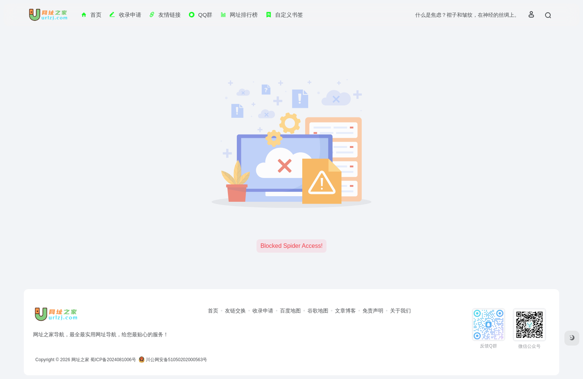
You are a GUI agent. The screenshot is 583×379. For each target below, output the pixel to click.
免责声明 (373, 311)
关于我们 (400, 311)
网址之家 (80, 359)
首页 (213, 311)
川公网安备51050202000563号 (173, 359)
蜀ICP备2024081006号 (113, 359)
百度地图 (290, 311)
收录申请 (262, 311)
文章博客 (345, 311)
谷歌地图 (317, 311)
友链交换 (235, 311)
